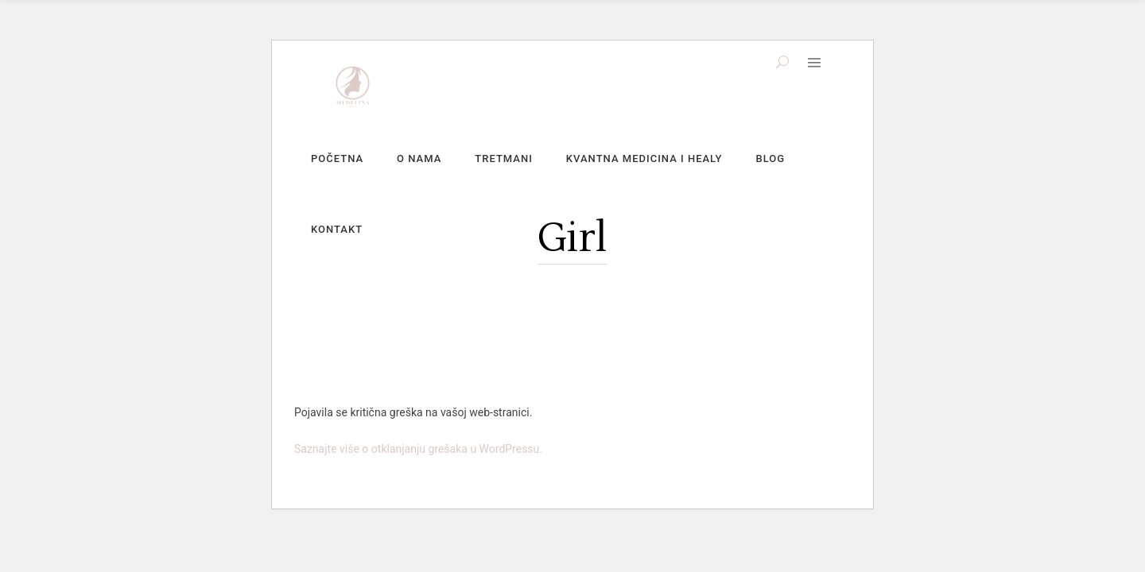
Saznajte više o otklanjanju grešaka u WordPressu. (418, 449)
